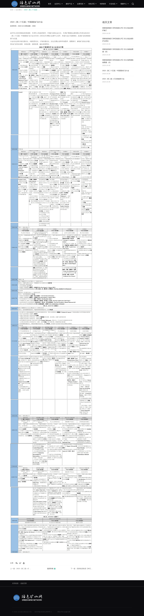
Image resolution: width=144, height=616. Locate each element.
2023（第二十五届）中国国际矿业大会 (32, 10)
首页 (11, 10)
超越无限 (23, 583)
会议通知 (19, 10)
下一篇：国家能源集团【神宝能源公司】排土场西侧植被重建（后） (81, 569)
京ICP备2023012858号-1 (43, 612)
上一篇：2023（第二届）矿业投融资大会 (21, 569)
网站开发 (60, 612)
